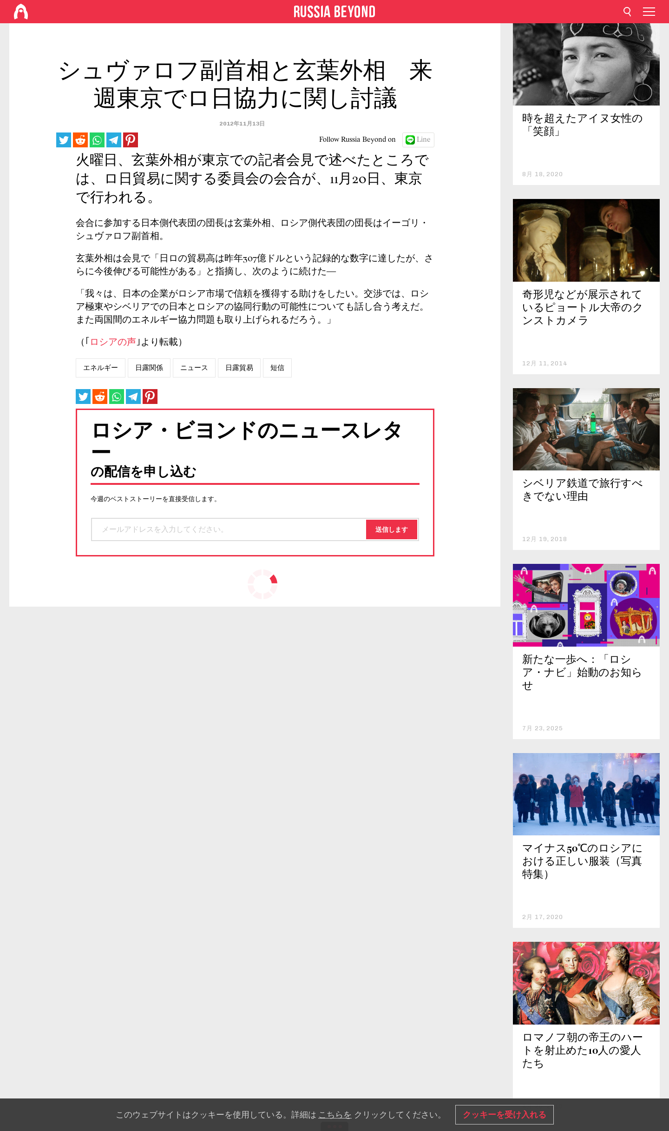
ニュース (194, 368)
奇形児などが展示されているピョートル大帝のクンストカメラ (582, 308)
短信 (277, 368)
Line (424, 140)
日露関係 (149, 368)
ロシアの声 (113, 342)
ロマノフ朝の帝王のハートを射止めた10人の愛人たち (582, 1051)
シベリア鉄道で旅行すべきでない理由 (582, 491)
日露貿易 (239, 368)
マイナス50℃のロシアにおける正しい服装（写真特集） (582, 862)
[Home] (21, 12)
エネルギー (100, 368)
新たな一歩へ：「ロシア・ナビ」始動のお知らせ (582, 673)
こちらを (335, 1114)
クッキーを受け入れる (504, 1114)
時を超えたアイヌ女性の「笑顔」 (582, 126)
